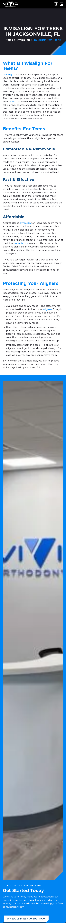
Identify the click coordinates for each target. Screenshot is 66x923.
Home (9, 39)
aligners (47, 309)
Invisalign (23, 39)
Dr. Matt (12, 102)
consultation (21, 243)
